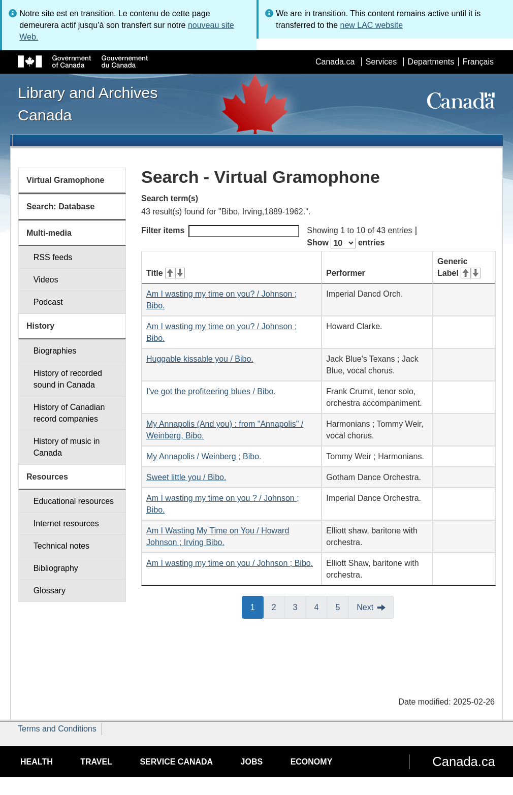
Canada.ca (335, 61)
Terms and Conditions (57, 728)
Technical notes (61, 546)
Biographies (55, 350)
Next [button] (365, 607)
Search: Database (60, 206)
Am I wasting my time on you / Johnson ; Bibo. (229, 563)
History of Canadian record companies (69, 413)
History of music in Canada (67, 447)
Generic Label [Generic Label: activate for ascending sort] (458, 267)
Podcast (48, 302)
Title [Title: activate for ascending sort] (165, 273)
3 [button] (299, 606)
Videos (46, 279)
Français (478, 61)
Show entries (345, 243)
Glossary (50, 590)
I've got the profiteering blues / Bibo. (211, 391)
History (40, 326)
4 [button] (321, 606)
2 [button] (278, 606)
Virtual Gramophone (65, 180)
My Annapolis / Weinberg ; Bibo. (204, 456)
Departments (431, 61)
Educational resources (74, 501)
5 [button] (341, 606)
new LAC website (371, 25)
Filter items (220, 231)
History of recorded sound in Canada (68, 379)
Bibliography (56, 568)
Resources (47, 476)
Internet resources (66, 523)
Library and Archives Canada (87, 103)
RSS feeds (53, 257)
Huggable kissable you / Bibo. (199, 359)
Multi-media (49, 233)
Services (381, 61)
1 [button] (257, 606)
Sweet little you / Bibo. (186, 477)
